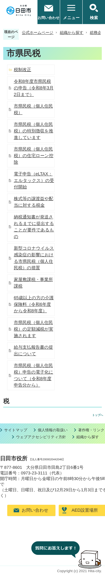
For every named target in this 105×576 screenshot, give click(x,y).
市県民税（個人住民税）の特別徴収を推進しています (33, 131)
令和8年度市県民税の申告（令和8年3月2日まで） (34, 88)
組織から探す (71, 32)
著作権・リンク (91, 430)
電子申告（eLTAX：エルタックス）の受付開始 (34, 180)
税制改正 (22, 69)
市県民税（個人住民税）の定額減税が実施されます (33, 329)
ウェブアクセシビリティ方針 (41, 437)
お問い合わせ (35, 510)
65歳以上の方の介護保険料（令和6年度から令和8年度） (34, 304)
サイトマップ (15, 430)
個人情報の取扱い (53, 430)
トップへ (97, 415)
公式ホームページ (37, 32)
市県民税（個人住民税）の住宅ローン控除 (33, 155)
